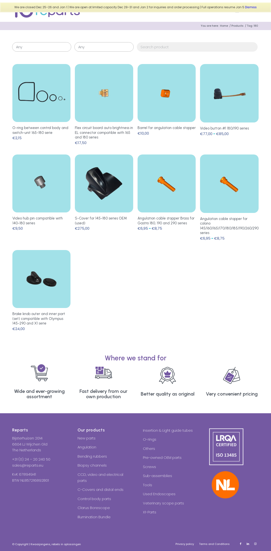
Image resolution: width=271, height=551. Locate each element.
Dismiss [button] (251, 7)
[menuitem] (184, 544)
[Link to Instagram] (255, 543)
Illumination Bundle (94, 516)
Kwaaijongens (40, 544)
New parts (87, 438)
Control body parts (94, 498)
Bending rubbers (92, 456)
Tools (147, 484)
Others (149, 448)
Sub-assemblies (157, 475)
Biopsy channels (92, 465)
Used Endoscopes (159, 493)
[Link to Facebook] (240, 543)
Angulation (87, 447)
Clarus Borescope (94, 507)
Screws (149, 466)
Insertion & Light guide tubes (168, 430)
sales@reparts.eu (27, 465)
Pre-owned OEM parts (162, 457)
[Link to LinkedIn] (248, 543)
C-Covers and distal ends (100, 489)
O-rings (149, 439)
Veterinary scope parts (163, 503)
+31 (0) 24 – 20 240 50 (31, 459)
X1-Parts (149, 512)
